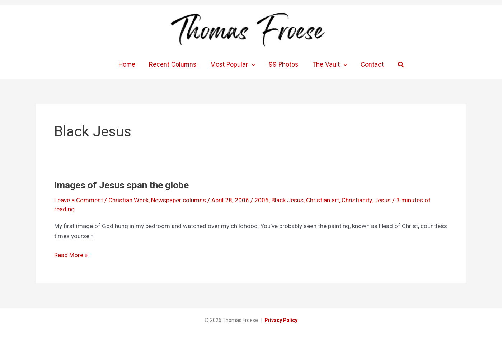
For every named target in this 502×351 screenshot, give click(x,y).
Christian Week (128, 200)
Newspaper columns (178, 200)
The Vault (327, 64)
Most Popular (233, 64)
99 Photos (282, 64)
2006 (261, 200)
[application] (252, 64)
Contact (368, 64)
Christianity (357, 200)
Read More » (71, 255)
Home (130, 64)
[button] (396, 64)
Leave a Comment (78, 200)
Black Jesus (287, 200)
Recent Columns (175, 64)
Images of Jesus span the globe (121, 185)
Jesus (382, 200)
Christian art (322, 200)
